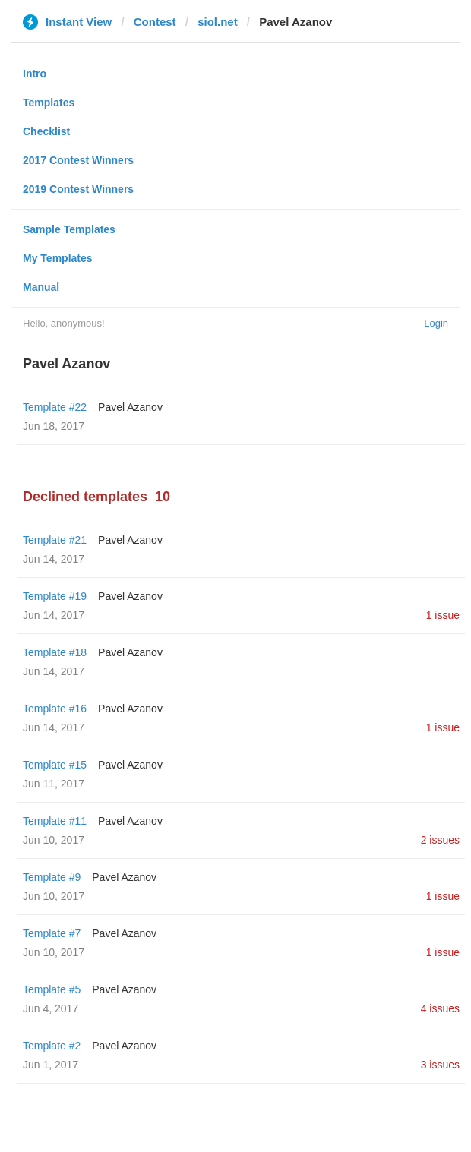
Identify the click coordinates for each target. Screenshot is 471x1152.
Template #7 (52, 933)
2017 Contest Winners (78, 160)
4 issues (440, 1008)
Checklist (46, 131)
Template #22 (55, 407)
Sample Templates (69, 229)
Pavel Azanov (130, 407)
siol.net (218, 21)
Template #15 (55, 765)
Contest (155, 21)
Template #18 (55, 652)
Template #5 (52, 989)
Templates (48, 102)
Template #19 (55, 596)
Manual (41, 287)
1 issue (443, 615)
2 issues (440, 840)
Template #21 (55, 540)
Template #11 (55, 821)
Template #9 (52, 877)
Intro (34, 74)
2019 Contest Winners (78, 189)
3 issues (440, 1065)
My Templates (58, 258)
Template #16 (55, 708)
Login (436, 323)
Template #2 (52, 1046)
